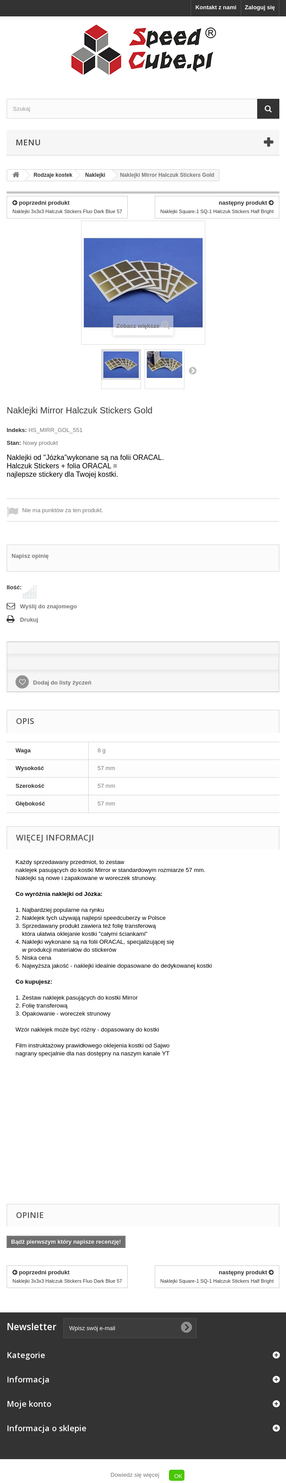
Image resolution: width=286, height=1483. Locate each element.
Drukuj (29, 619)
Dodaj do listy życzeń (61, 682)
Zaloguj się (260, 7)
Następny (192, 370)
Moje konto (29, 1403)
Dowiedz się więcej (134, 1474)
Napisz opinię (30, 556)
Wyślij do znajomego (48, 606)
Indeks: (17, 430)
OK (178, 1476)
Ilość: (14, 587)
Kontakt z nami (216, 7)
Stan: (14, 443)
